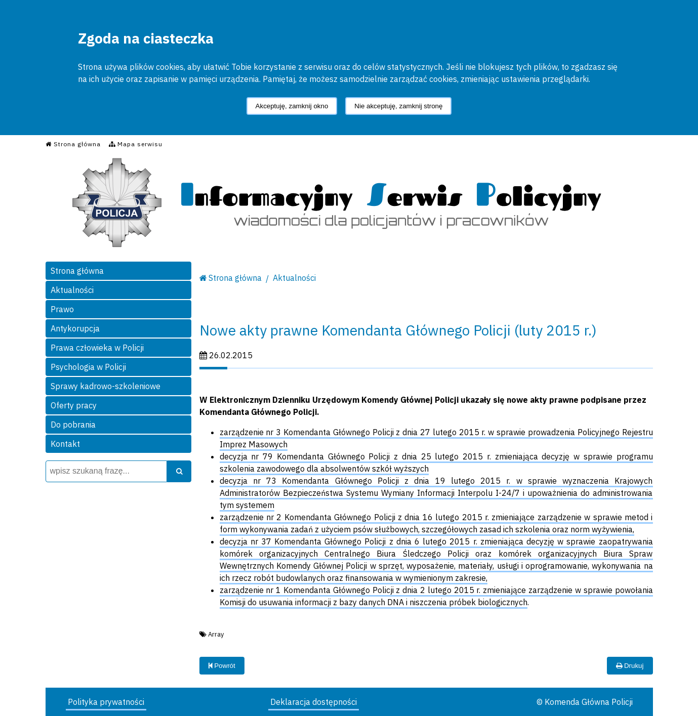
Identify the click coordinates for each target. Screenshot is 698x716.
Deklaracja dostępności (313, 702)
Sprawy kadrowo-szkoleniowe (105, 386)
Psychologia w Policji (88, 367)
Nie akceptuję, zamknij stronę (398, 106)
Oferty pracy (74, 405)
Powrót (222, 665)
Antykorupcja (75, 328)
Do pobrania (73, 424)
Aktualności (72, 290)
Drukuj (629, 665)
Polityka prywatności (106, 702)
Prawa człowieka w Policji (97, 348)
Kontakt (65, 444)
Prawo (62, 309)
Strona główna (77, 271)
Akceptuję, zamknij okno (292, 106)
